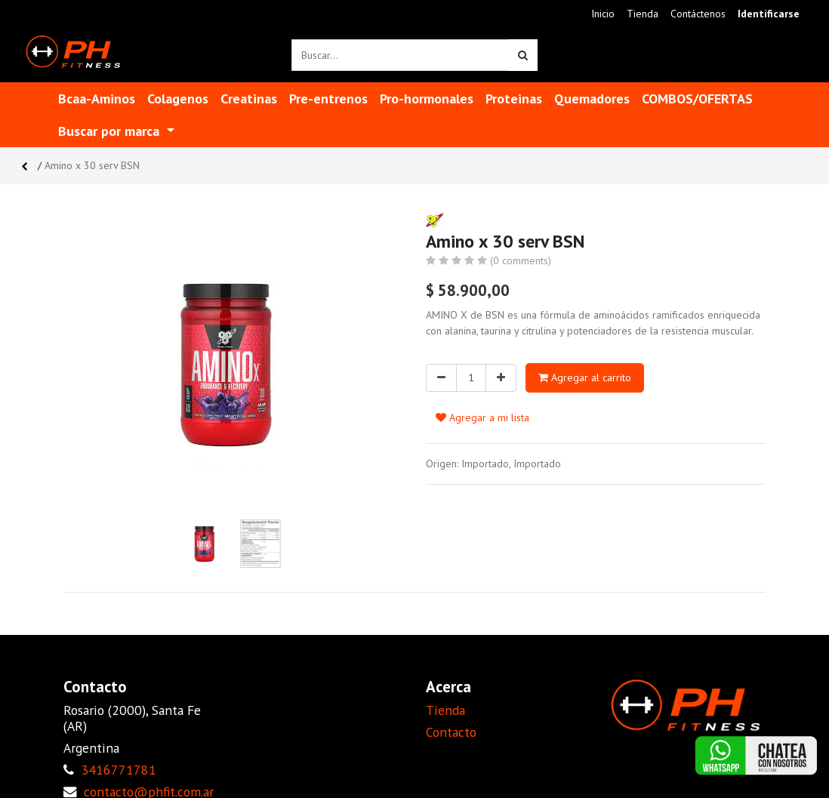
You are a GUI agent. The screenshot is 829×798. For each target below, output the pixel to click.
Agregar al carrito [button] (584, 377)
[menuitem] (603, 14)
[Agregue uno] (500, 378)
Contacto (451, 732)
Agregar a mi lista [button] (482, 417)
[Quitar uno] (441, 378)
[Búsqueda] (523, 55)
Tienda (445, 710)
